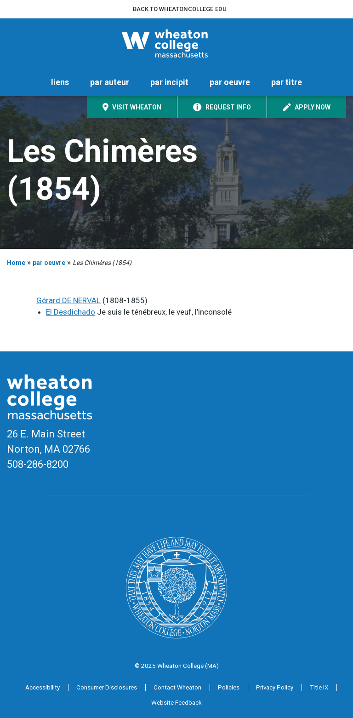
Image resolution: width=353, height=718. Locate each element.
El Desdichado (70, 311)
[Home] (176, 43)
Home (16, 262)
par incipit (169, 82)
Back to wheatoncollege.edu (180, 9)
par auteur (109, 82)
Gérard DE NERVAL (68, 300)
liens (60, 82)
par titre (286, 82)
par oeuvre (230, 82)
